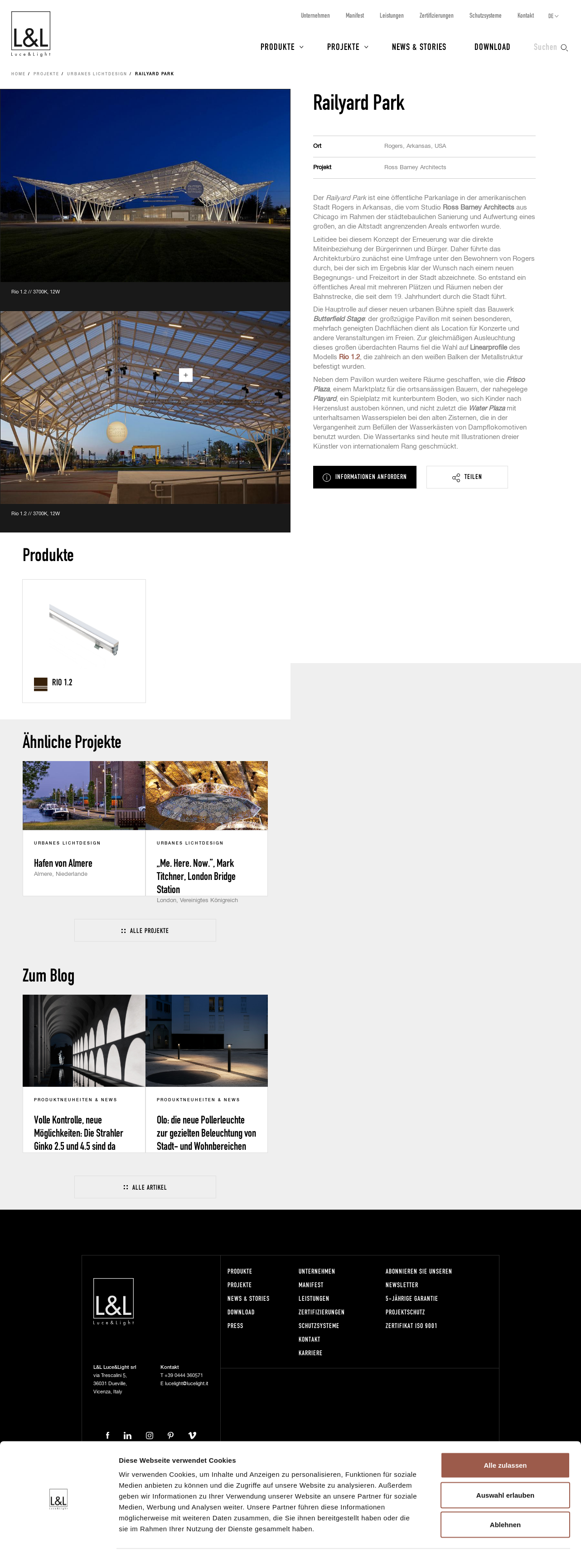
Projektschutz (405, 1312)
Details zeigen (482, 1535)
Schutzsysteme (486, 15)
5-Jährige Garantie (412, 1298)
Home (18, 74)
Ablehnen (505, 1493)
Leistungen (392, 15)
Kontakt (526, 15)
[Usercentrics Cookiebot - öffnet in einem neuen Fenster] (58, 1535)
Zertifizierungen (437, 15)
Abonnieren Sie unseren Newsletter (419, 1278)
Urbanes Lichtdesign (97, 74)
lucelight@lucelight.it (186, 1383)
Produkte (278, 46)
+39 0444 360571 (184, 1375)
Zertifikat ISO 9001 (412, 1325)
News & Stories (419, 46)
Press (235, 1325)
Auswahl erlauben (505, 1464)
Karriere (311, 1352)
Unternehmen (315, 15)
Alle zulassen (505, 1434)
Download (492, 46)
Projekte (343, 46)
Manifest (355, 15)
